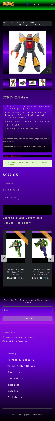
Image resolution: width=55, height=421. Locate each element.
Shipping (14, 385)
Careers (13, 391)
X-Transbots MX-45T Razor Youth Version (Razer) (16, 272)
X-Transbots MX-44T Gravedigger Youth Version (41, 272)
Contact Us (15, 378)
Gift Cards (15, 397)
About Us (14, 372)
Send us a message (16, 341)
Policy (12, 353)
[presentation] (4, 258)
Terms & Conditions (21, 366)
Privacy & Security (21, 360)
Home (5, 22)
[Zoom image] (49, 71)
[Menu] (52, 5)
